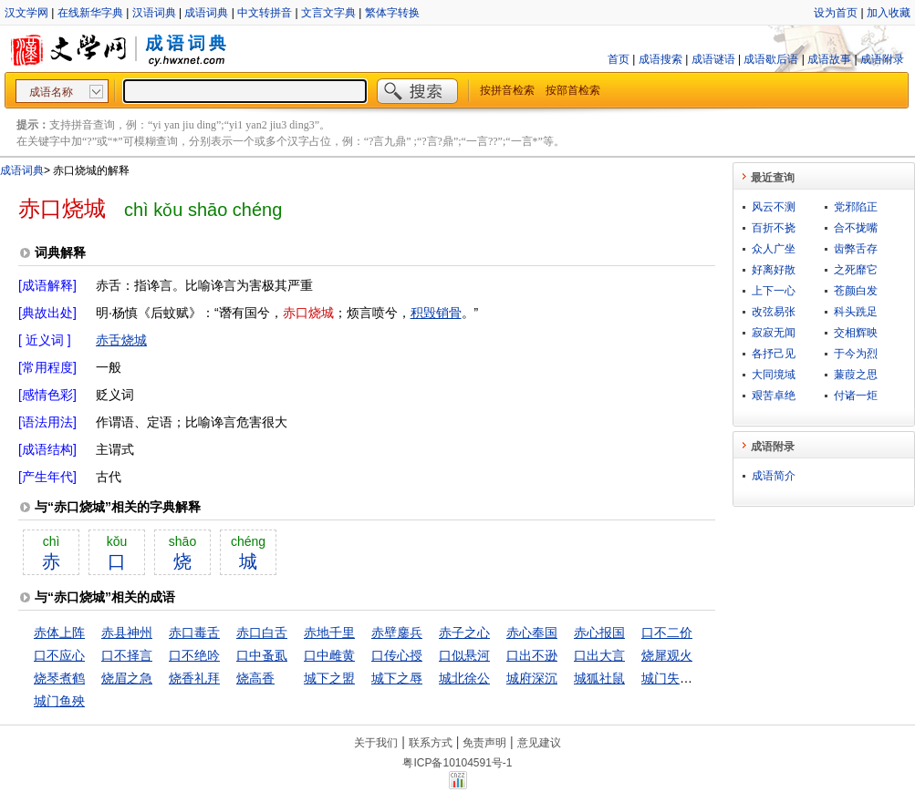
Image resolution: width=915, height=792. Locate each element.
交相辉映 (856, 332)
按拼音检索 (507, 90)
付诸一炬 (856, 395)
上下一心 (773, 290)
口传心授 (396, 655)
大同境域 (773, 374)
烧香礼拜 (194, 678)
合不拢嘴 (856, 227)
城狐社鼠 (599, 678)
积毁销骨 (436, 312)
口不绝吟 (194, 655)
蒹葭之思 (856, 374)
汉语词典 (154, 12)
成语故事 (829, 59)
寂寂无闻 (773, 332)
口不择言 (126, 655)
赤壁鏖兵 (396, 632)
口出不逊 (531, 655)
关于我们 (376, 742)
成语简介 (773, 475)
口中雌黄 (329, 655)
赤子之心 (464, 632)
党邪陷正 (856, 207)
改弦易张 (773, 311)
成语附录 (882, 59)
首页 (618, 59)
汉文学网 (26, 12)
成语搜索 (660, 59)
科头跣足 (856, 311)
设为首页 (836, 12)
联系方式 (430, 742)
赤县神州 (126, 632)
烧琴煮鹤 (59, 678)
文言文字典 (328, 12)
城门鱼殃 (59, 701)
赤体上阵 (59, 632)
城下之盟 (329, 678)
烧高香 (255, 678)
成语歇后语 (770, 59)
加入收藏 (888, 12)
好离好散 (773, 269)
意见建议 (539, 742)
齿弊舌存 (856, 248)
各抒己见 (773, 353)
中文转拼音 (264, 12)
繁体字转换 (392, 12)
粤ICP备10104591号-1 (457, 762)
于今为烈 (856, 353)
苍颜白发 (856, 290)
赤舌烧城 (121, 340)
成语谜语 (713, 59)
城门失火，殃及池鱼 (698, 678)
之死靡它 (856, 269)
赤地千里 (329, 632)
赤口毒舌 (194, 632)
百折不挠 (773, 227)
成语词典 (206, 12)
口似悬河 (464, 655)
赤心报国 (599, 632)
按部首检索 (573, 90)
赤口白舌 (261, 632)
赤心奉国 (531, 632)
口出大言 (599, 655)
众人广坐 (773, 248)
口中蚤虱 (261, 655)
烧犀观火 (666, 655)
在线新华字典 (90, 12)
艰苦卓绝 (773, 395)
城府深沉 (531, 678)
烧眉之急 (126, 678)
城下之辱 (396, 678)
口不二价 (666, 632)
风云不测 (773, 207)
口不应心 (59, 655)
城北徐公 (464, 678)
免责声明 (484, 742)
